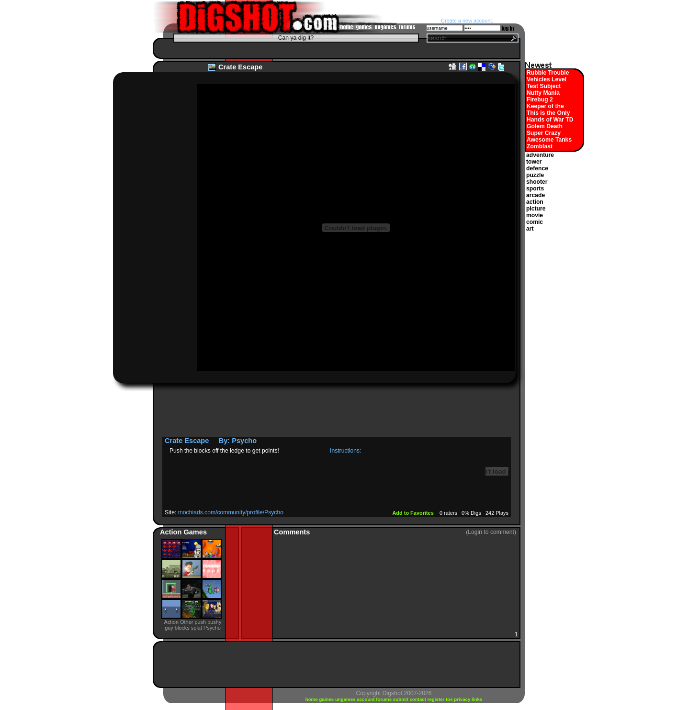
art (530, 228)
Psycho (244, 440)
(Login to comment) (491, 532)
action (534, 202)
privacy (463, 699)
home (312, 699)
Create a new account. (467, 20)
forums (384, 699)
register (437, 699)
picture (536, 208)
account (366, 699)
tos (450, 699)
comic (534, 222)
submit (401, 699)
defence (537, 168)
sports (535, 188)
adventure (540, 155)
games (327, 699)
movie (534, 215)
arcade (535, 195)
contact (418, 699)
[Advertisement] (334, 48)
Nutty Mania (543, 92)
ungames (346, 699)
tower (533, 161)
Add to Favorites (413, 513)
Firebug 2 (540, 99)
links (477, 699)
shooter (537, 181)
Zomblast (540, 146)
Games (195, 532)
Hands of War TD (550, 119)
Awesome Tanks (549, 139)
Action (171, 532)
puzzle (535, 175)
